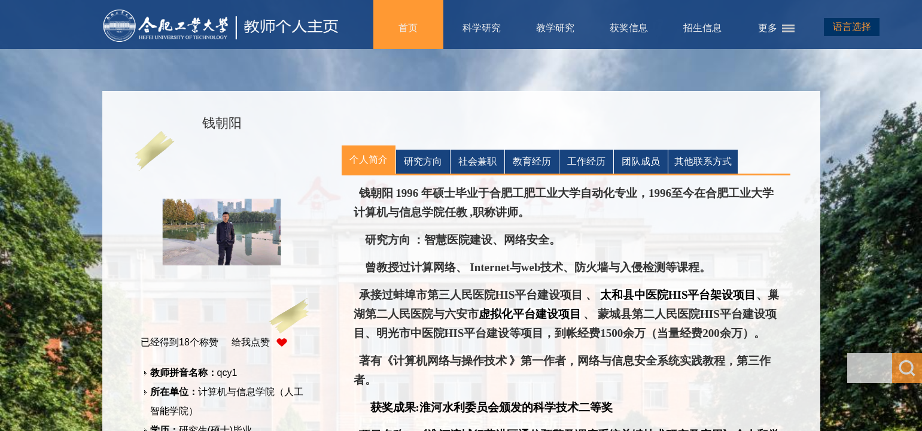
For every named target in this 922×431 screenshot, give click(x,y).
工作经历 (586, 161)
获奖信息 (629, 28)
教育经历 (532, 161)
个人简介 (368, 159)
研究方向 (423, 161)
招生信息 (702, 28)
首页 (408, 28)
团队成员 (641, 161)
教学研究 (555, 28)
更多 (767, 28)
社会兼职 (477, 161)
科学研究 (481, 28)
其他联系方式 (703, 161)
